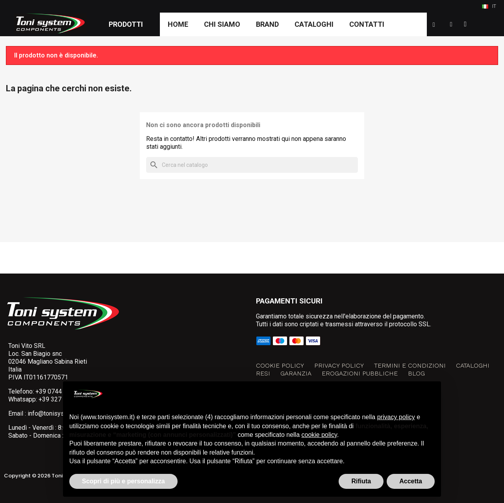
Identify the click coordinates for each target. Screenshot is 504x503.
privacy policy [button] (396, 417)
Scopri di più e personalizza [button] (123, 481)
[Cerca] (252, 165)
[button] (434, 25)
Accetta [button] (410, 481)
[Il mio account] (451, 24)
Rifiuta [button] (361, 481)
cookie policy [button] (319, 434)
